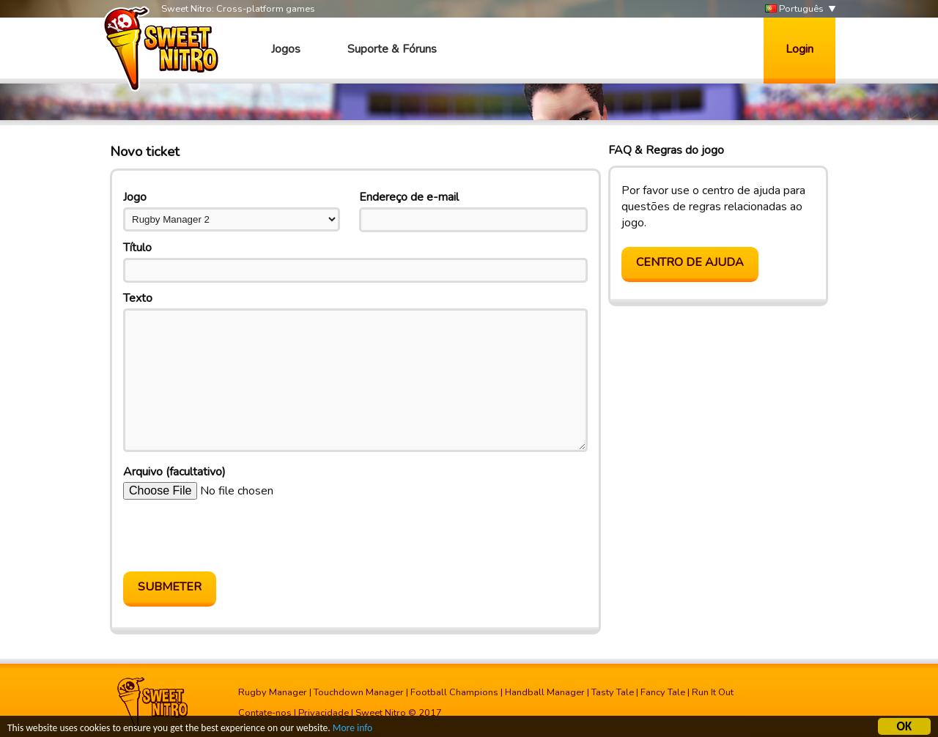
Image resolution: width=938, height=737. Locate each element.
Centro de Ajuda (690, 262)
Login (799, 49)
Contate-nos (265, 712)
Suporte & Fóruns (392, 49)
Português (794, 9)
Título (137, 248)
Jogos (285, 49)
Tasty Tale (612, 692)
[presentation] (234, 535)
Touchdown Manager (359, 692)
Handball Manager (545, 692)
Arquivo (174, 472)
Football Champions (454, 692)
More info (352, 728)
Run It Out (713, 692)
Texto (137, 298)
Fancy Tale (662, 692)
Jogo (135, 197)
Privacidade (323, 712)
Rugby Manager (272, 692)
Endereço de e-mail (409, 197)
